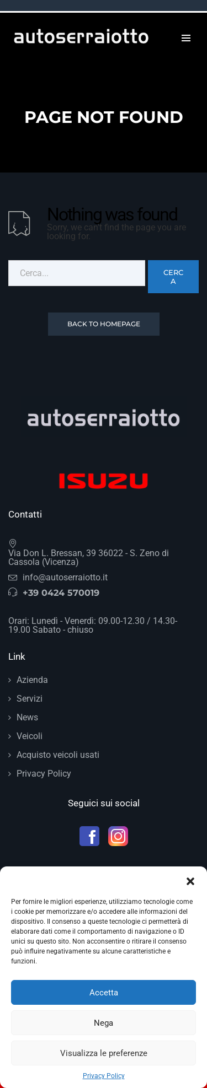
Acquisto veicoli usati (58, 755)
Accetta (103, 993)
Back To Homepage (103, 324)
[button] (190, 880)
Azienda (32, 680)
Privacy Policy (104, 1076)
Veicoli (30, 736)
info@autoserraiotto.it (65, 577)
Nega (103, 1023)
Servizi (30, 698)
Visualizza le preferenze (103, 1053)
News (27, 717)
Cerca (173, 277)
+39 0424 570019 (61, 593)
